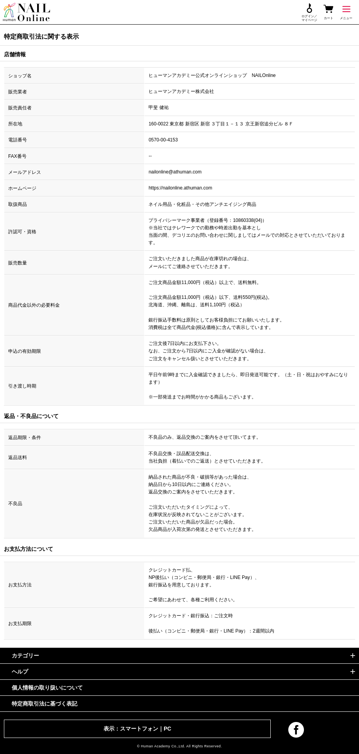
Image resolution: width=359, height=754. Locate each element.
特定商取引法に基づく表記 (44, 703)
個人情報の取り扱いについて (47, 687)
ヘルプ (20, 671)
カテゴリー (25, 655)
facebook (296, 730)
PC (167, 728)
